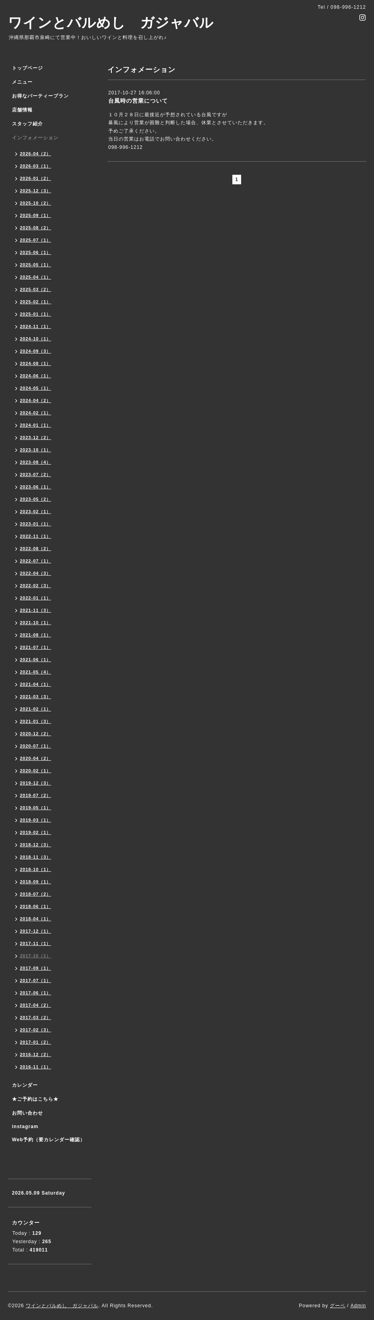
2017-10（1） (35, 955)
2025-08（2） (35, 227)
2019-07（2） (35, 795)
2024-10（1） (35, 338)
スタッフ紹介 (27, 124)
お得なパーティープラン (40, 96)
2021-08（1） (35, 635)
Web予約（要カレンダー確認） (48, 1139)
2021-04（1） (35, 684)
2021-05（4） (35, 672)
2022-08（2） (35, 548)
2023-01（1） (35, 523)
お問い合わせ (27, 1113)
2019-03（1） (35, 820)
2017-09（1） (35, 968)
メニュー (22, 82)
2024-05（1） (35, 388)
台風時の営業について (138, 101)
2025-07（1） (35, 240)
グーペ (337, 1305)
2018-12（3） (35, 844)
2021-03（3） (35, 696)
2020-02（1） (35, 770)
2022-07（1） (35, 560)
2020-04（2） (35, 758)
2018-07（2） (35, 894)
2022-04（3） (35, 573)
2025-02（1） (35, 301)
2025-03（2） (35, 289)
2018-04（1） (35, 918)
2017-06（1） (35, 992)
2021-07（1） (35, 647)
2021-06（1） (35, 659)
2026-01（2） (35, 178)
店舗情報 (22, 110)
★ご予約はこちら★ (35, 1099)
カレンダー (25, 1085)
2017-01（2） (35, 1042)
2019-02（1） (35, 832)
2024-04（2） (35, 400)
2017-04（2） (35, 1005)
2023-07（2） (35, 474)
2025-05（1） (35, 264)
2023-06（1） (35, 486)
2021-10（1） (35, 622)
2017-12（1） (35, 931)
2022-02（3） (35, 585)
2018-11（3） (35, 857)
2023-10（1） (35, 449)
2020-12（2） (35, 733)
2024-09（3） (35, 351)
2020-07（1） (35, 746)
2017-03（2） (35, 1017)
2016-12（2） (35, 1054)
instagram (25, 1126)
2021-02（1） (35, 709)
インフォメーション (35, 138)
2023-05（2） (35, 499)
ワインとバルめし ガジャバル (111, 22)
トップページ (27, 68)
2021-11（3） (35, 610)
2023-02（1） (35, 511)
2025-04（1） (35, 277)
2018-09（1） (35, 881)
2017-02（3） (35, 1029)
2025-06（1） (35, 252)
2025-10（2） (35, 203)
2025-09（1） (35, 215)
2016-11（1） (35, 1066)
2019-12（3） (35, 783)
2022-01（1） (35, 598)
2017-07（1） (35, 980)
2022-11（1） (35, 536)
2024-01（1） (35, 425)
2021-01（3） (35, 721)
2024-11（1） (35, 326)
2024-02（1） (35, 412)
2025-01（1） (35, 314)
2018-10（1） (35, 869)
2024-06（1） (35, 375)
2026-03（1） (35, 166)
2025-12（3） (35, 190)
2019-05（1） (35, 807)
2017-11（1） (35, 943)
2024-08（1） (35, 363)
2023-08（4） (35, 462)
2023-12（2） (35, 437)
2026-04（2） (35, 153)
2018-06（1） (35, 906)
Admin (358, 1305)
